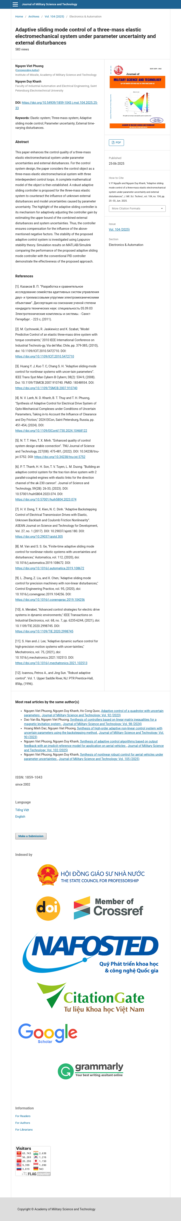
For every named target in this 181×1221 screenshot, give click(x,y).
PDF (118, 142)
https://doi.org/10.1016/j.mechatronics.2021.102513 (51, 663)
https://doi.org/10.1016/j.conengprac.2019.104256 (50, 599)
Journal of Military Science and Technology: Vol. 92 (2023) (81, 715)
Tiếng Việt (22, 810)
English (20, 816)
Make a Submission (30, 836)
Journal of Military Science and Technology (49, 4)
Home (19, 16)
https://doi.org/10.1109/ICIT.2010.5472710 (44, 356)
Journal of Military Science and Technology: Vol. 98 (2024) (102, 724)
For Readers (23, 1116)
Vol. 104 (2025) (54, 16)
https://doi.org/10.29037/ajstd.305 (39, 536)
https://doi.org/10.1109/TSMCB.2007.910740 (46, 388)
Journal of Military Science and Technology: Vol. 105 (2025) (99, 759)
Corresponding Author (27, 70)
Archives (33, 16)
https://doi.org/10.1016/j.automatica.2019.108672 (49, 568)
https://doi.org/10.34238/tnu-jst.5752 (59, 457)
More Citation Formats (126, 208)
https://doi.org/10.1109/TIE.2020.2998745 (44, 631)
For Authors (22, 1122)
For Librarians (24, 1129)
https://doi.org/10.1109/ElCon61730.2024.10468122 (51, 430)
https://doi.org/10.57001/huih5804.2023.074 (46, 499)
